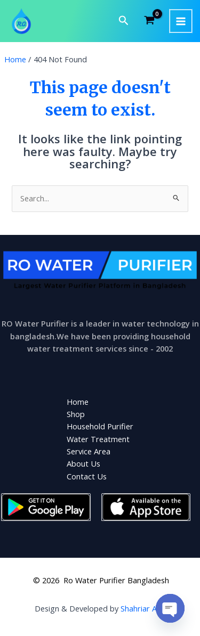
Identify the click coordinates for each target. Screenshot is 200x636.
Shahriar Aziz (143, 608)
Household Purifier (100, 426)
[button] (123, 21)
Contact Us (87, 476)
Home (78, 401)
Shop (76, 414)
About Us (83, 463)
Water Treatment (98, 439)
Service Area (88, 451)
